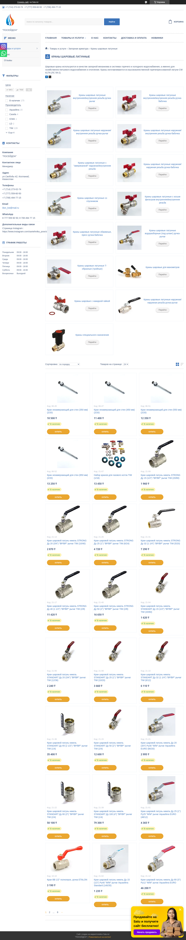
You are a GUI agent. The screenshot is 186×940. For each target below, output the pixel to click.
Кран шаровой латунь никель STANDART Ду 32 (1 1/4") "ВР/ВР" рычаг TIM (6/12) (161, 677)
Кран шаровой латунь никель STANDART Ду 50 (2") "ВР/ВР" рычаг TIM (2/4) (112, 746)
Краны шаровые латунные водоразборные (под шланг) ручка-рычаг (162, 233)
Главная (51, 38)
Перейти (92, 108)
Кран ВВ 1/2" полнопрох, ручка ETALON (67, 879)
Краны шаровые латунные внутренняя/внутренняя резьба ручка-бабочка (162, 98)
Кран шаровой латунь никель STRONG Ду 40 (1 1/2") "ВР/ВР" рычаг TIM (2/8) (66, 607)
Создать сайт (23, 2)
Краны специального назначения (92, 335)
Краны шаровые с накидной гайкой (92, 301)
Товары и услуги (12, 48)
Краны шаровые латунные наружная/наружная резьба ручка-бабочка (162, 166)
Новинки (157, 38)
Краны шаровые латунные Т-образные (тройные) (92, 267)
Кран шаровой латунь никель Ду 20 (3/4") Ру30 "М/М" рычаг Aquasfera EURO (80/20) (159, 746)
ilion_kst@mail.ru (10, 208)
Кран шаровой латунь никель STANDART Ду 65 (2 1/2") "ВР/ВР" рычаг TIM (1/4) (67, 746)
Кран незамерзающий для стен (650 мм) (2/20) (67, 476)
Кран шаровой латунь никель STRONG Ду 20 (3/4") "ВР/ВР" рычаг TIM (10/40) (66, 542)
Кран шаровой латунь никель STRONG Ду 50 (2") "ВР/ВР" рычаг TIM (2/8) (113, 607)
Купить (58, 432)
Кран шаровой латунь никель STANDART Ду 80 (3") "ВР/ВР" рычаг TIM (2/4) (65, 814)
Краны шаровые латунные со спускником (92, 199)
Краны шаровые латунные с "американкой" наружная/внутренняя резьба (92, 166)
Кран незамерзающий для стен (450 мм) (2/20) (114, 411)
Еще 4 (11, 132)
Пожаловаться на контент (100, 937)
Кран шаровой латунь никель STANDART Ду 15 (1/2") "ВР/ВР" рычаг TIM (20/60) (160, 609)
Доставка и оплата (134, 38)
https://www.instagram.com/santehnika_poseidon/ (26, 231)
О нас (7, 54)
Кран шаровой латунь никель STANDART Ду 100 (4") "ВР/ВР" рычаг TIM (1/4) (113, 814)
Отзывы (8, 60)
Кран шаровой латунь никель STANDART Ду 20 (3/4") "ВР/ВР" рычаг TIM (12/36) (66, 677)
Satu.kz (106, 934)
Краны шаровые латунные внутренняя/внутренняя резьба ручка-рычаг (92, 98)
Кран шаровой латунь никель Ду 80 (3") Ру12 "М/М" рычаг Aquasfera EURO (161, 881)
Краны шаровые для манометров (162, 267)
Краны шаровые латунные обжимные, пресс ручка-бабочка (92, 233)
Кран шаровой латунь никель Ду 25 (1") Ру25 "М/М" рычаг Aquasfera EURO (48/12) (161, 814)
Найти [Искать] (112, 22)
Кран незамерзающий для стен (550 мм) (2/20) (161, 411)
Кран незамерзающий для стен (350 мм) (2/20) (67, 411)
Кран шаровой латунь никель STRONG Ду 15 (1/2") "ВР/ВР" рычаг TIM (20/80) (160, 476)
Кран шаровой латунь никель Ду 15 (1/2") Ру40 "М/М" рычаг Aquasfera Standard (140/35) (112, 882)
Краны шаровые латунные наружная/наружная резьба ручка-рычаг (162, 301)
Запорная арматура (78, 48)
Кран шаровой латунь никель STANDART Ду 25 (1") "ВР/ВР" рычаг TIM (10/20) (112, 677)
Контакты (109, 38)
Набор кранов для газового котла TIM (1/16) (113, 476)
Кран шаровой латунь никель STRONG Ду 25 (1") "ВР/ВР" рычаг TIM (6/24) (113, 542)
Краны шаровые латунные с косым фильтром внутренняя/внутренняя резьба (162, 199)
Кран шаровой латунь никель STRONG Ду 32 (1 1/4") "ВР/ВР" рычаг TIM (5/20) (160, 542)
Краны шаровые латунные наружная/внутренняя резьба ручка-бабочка (162, 132)
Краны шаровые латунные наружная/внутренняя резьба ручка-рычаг (92, 132)
